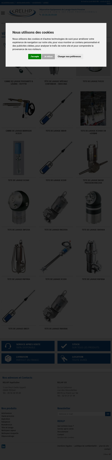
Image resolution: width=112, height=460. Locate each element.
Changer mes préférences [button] (69, 56)
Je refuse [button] (48, 56)
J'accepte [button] (35, 56)
